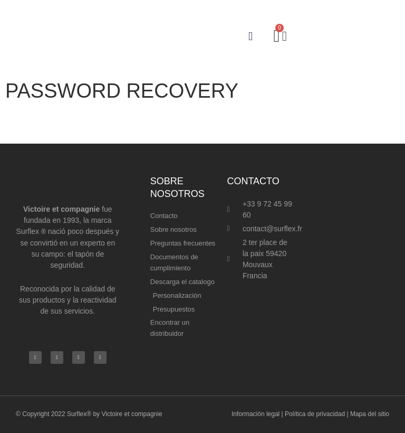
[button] (250, 36)
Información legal (255, 414)
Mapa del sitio (369, 414)
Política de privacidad (315, 414)
